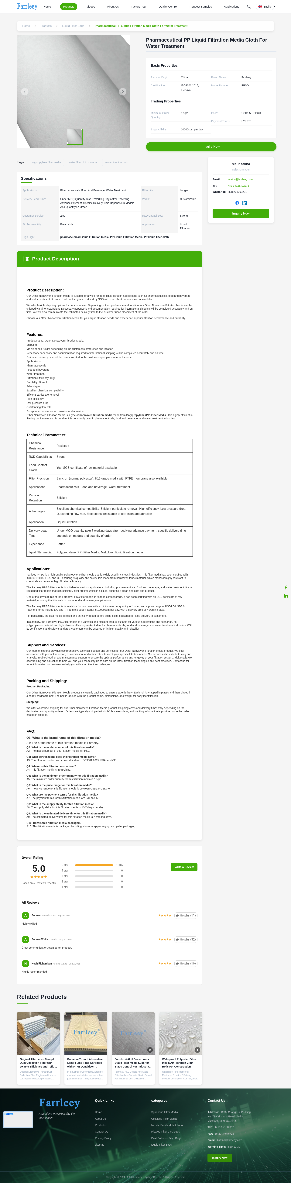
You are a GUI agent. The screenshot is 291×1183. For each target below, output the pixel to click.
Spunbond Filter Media (164, 1112)
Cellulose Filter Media (164, 1118)
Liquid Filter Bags (161, 1144)
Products (68, 6)
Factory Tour (138, 6)
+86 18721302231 (238, 185)
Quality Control (168, 6)
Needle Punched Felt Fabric (167, 1125)
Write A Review (184, 866)
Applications (231, 6)
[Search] (249, 6)
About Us (113, 6)
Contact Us (101, 1131)
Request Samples (201, 6)
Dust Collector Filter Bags (166, 1138)
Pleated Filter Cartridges (165, 1131)
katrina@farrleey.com (240, 179)
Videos (90, 6)
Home (47, 6)
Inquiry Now (241, 213)
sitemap (99, 1144)
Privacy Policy (103, 1138)
